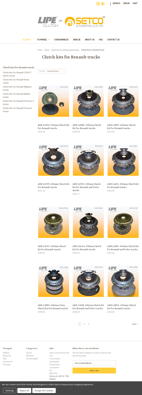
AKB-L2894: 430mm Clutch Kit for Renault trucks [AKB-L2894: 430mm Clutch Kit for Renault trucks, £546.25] (121, 307)
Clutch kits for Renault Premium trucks (17, 110)
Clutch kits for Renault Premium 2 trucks (18, 103)
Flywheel (43, 39)
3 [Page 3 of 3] (88, 324)
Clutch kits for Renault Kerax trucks (16, 81)
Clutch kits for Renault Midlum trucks (16, 95)
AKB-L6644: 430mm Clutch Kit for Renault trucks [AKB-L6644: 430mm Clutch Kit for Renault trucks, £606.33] (86, 248)
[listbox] (56, 71)
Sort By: (42, 71)
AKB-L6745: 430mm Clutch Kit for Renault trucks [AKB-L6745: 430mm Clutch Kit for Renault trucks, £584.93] (52, 248)
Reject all (24, 390)
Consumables (61, 39)
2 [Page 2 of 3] (84, 324)
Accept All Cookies (44, 390)
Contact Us (113, 39)
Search (116, 3)
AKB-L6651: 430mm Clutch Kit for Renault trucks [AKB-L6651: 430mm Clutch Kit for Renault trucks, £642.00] (123, 186)
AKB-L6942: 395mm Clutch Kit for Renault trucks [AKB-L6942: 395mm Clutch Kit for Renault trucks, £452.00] (54, 127)
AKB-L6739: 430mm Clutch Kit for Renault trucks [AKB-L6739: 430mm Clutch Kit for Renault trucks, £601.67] (54, 186)
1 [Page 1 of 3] (79, 324)
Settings (9, 390)
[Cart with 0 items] (135, 3)
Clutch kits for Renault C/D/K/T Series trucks (17, 74)
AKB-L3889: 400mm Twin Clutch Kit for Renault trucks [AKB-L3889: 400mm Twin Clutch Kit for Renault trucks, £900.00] (53, 307)
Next (135, 324)
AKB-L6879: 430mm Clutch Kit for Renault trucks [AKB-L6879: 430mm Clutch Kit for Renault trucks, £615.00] (121, 127)
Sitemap (6, 364)
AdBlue (76, 39)
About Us (89, 39)
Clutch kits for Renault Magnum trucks (17, 88)
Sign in (126, 3)
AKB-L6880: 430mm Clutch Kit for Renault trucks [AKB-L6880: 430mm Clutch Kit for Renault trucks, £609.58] (86, 127)
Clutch (27, 39)
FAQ (101, 39)
